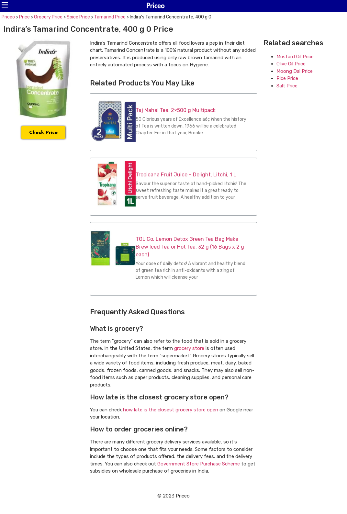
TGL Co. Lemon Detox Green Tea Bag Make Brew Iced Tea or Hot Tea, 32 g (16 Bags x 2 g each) (190, 247)
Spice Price (78, 17)
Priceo (8, 17)
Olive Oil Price (291, 64)
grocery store (189, 348)
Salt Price (286, 86)
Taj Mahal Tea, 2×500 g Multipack (176, 110)
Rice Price (287, 78)
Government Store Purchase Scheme (198, 464)
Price (24, 17)
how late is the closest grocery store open (170, 410)
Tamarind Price (110, 17)
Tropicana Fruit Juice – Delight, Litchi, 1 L (186, 175)
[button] (5, 5)
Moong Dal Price (294, 71)
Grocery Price (48, 17)
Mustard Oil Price (295, 57)
